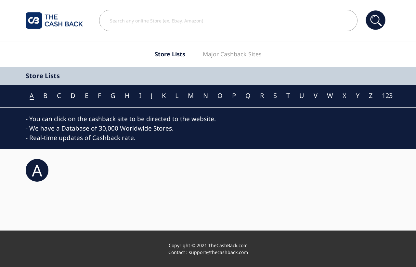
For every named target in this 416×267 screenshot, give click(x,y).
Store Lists (170, 54)
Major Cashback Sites (232, 54)
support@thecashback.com (218, 252)
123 (387, 95)
